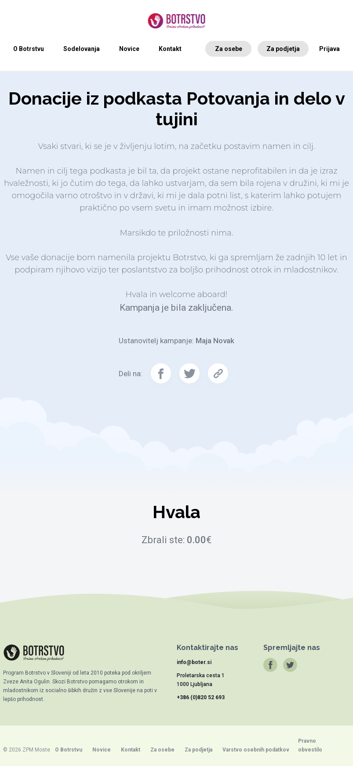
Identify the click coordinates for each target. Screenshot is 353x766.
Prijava (329, 48)
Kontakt (170, 48)
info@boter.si (194, 662)
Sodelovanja (81, 48)
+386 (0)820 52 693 (201, 697)
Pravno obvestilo (310, 745)
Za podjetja (283, 48)
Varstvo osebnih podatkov (255, 750)
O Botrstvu (28, 48)
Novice (129, 48)
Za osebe (228, 48)
